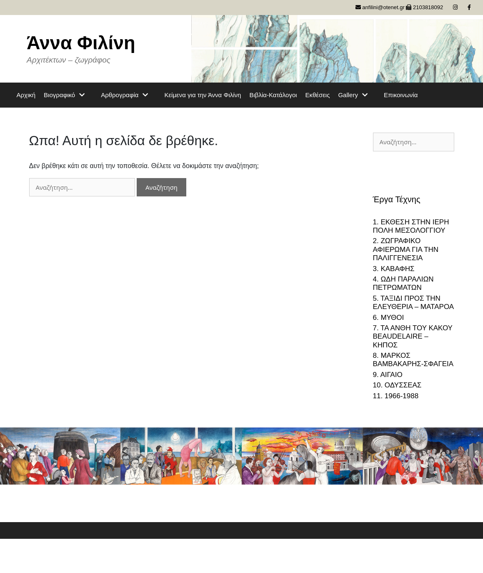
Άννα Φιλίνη (81, 42)
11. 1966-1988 (396, 396)
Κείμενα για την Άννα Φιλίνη (202, 94)
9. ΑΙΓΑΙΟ (388, 375)
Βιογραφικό (68, 95)
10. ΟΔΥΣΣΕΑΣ (397, 385)
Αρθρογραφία (128, 95)
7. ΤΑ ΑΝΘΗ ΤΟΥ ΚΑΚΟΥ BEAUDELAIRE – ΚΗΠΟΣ (413, 336)
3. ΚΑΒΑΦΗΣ (394, 269)
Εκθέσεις (317, 94)
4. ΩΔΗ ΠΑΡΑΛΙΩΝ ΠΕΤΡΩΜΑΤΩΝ (403, 283)
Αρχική (26, 94)
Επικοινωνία (401, 94)
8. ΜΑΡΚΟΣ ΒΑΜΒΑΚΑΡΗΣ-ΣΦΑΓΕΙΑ (413, 360)
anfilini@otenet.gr (380, 7)
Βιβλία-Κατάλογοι (273, 94)
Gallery (356, 95)
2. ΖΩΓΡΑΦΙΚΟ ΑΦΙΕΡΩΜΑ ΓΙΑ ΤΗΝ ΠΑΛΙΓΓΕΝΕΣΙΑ (406, 249)
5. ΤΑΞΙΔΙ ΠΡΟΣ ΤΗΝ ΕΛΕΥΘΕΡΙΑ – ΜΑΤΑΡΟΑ (413, 302)
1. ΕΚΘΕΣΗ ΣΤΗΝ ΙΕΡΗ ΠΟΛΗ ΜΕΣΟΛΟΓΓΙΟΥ (411, 226)
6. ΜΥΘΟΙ (388, 318)
